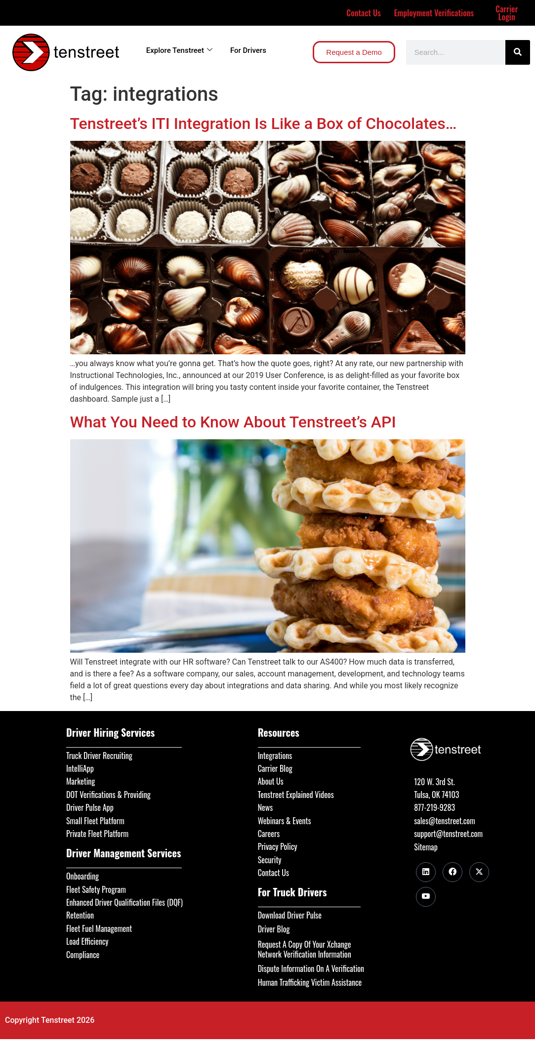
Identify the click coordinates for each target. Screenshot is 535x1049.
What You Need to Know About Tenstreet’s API (233, 422)
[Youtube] (426, 897)
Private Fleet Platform (97, 833)
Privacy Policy (277, 846)
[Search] (517, 52)
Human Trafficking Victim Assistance (310, 982)
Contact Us (363, 13)
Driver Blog (274, 929)
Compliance (82, 955)
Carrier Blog (275, 768)
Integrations (275, 755)
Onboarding (82, 876)
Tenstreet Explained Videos (296, 794)
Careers (269, 833)
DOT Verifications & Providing (108, 794)
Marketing (80, 781)
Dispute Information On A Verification (311, 968)
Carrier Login (506, 13)
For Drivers (248, 50)
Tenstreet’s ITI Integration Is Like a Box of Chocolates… (263, 123)
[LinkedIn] (426, 872)
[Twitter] (479, 872)
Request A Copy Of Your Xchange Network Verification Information (304, 949)
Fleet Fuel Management (99, 928)
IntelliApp (80, 768)
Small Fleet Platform (95, 821)
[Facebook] (452, 872)
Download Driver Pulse (290, 915)
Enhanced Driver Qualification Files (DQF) (124, 902)
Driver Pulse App (90, 807)
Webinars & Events (284, 821)
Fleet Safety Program (96, 889)
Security (270, 860)
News (265, 807)
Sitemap (425, 847)
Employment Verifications (434, 13)
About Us (271, 781)
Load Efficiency (87, 941)
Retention (80, 915)
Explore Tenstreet (179, 50)
